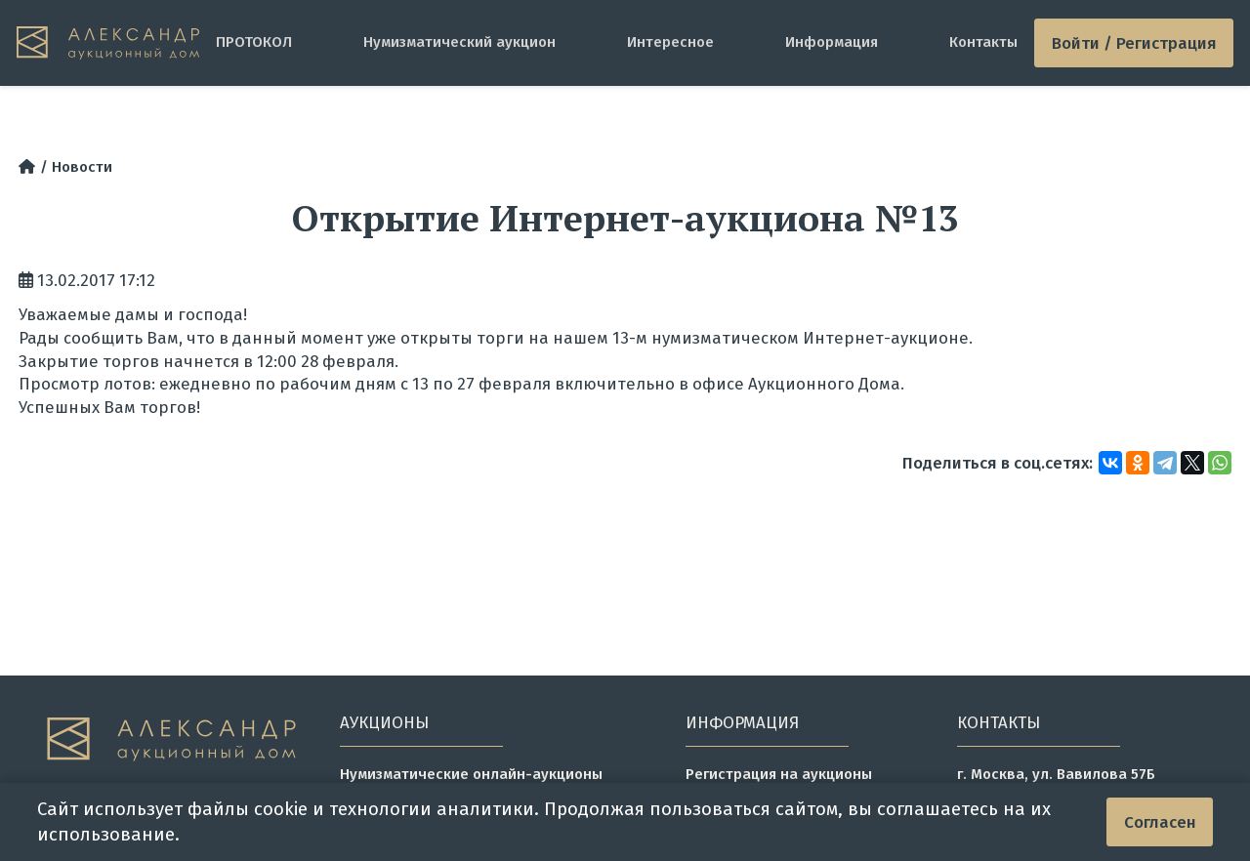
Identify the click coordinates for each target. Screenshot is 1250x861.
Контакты (983, 42)
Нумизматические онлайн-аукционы (471, 774)
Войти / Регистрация (1134, 43)
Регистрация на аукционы (779, 774)
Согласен (1160, 822)
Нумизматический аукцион (459, 42)
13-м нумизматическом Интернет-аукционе (790, 338)
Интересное (670, 42)
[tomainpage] (108, 43)
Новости (82, 167)
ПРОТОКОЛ (254, 42)
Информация (831, 42)
